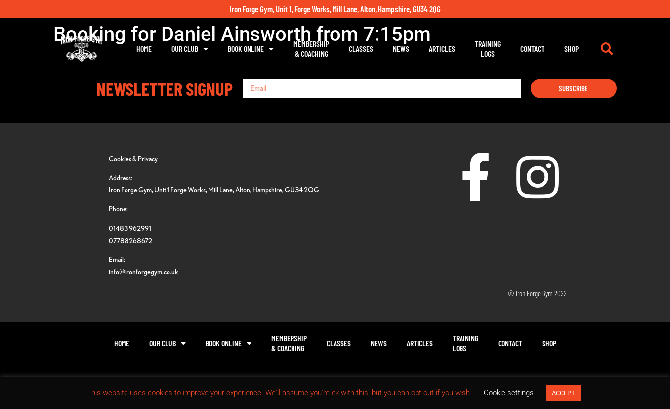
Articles (442, 48)
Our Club (189, 49)
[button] (607, 49)
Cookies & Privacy (133, 158)
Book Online (251, 49)
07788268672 (130, 240)
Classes (361, 48)
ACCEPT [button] (563, 393)
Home (144, 48)
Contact (532, 48)
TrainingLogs (488, 48)
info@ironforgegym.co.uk (143, 271)
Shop (571, 48)
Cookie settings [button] (509, 392)
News (401, 48)
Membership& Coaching (311, 48)
